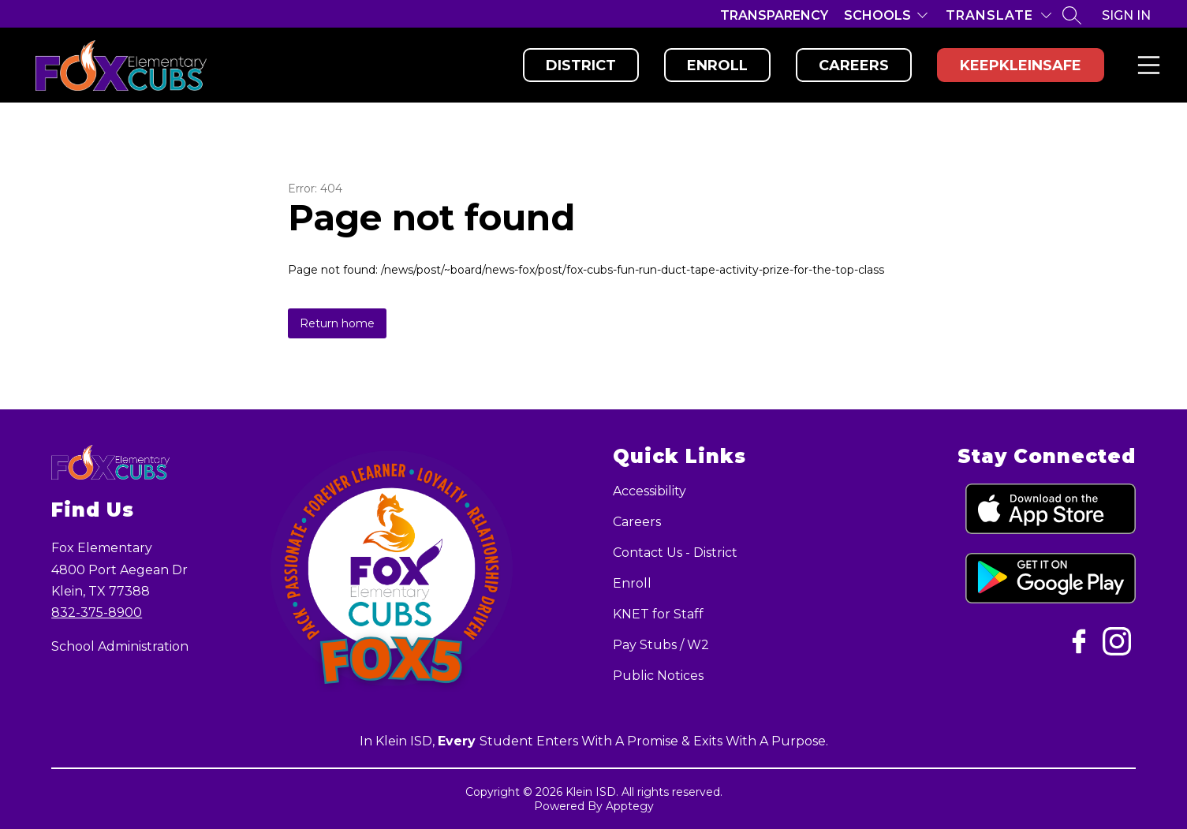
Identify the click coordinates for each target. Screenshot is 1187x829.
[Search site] (1071, 15)
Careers (854, 65)
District (581, 65)
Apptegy (630, 806)
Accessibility (649, 491)
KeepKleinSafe (1020, 65)
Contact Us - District (675, 552)
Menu (1145, 65)
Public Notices (658, 675)
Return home (337, 323)
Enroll (717, 65)
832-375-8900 (96, 612)
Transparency (774, 15)
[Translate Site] (998, 15)
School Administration (120, 646)
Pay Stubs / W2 (661, 644)
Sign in (1126, 15)
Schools (877, 15)
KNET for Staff (658, 614)
